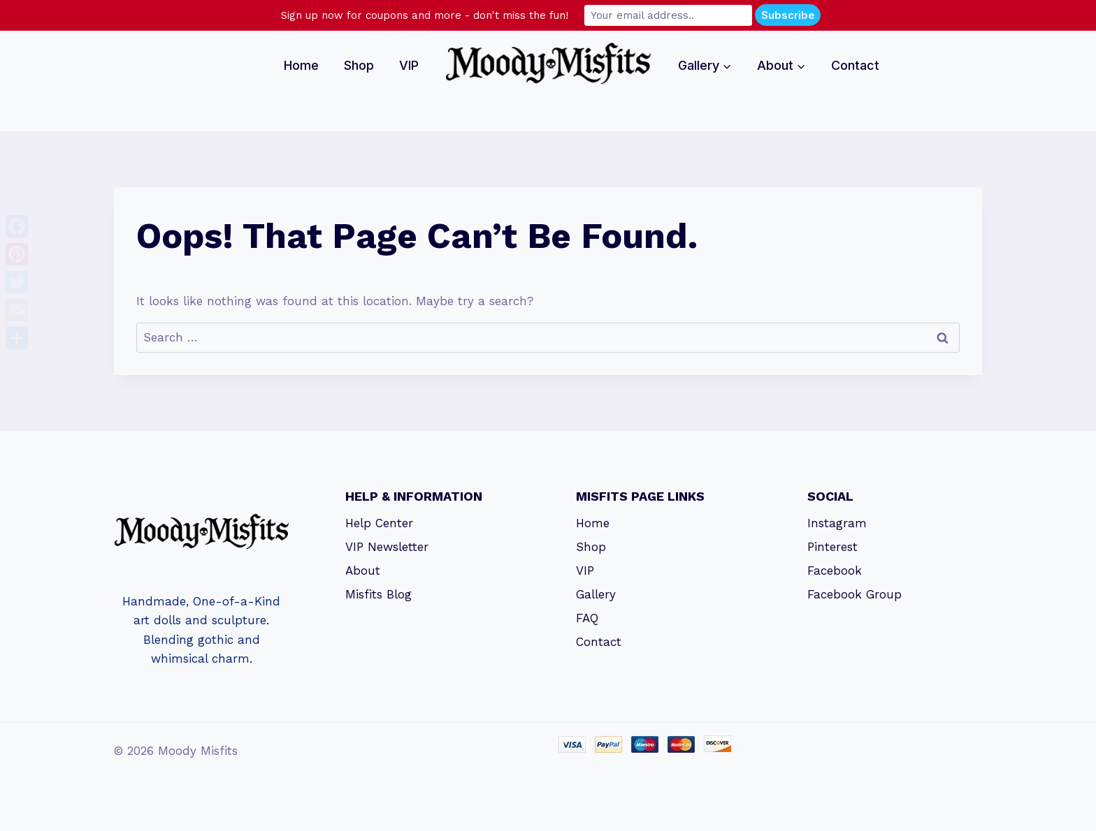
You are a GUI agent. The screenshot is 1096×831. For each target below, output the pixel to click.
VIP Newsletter (386, 547)
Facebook (834, 571)
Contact (855, 65)
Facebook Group (854, 594)
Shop (359, 65)
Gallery (596, 594)
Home (301, 65)
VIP (409, 65)
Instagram (837, 523)
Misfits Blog (378, 594)
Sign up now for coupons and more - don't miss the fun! (424, 15)
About (362, 571)
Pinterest (832, 547)
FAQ (587, 618)
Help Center (379, 523)
